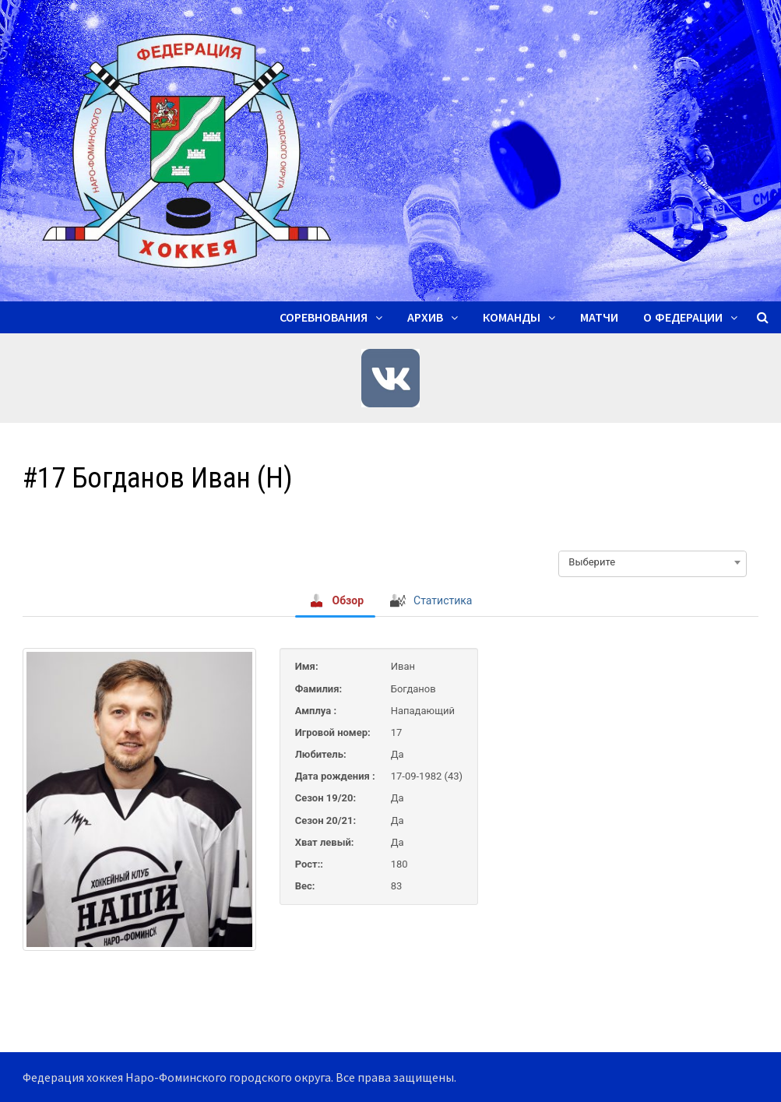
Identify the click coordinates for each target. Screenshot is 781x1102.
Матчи (599, 317)
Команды (511, 317)
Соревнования (324, 317)
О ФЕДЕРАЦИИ (683, 317)
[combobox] (652, 562)
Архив (425, 317)
